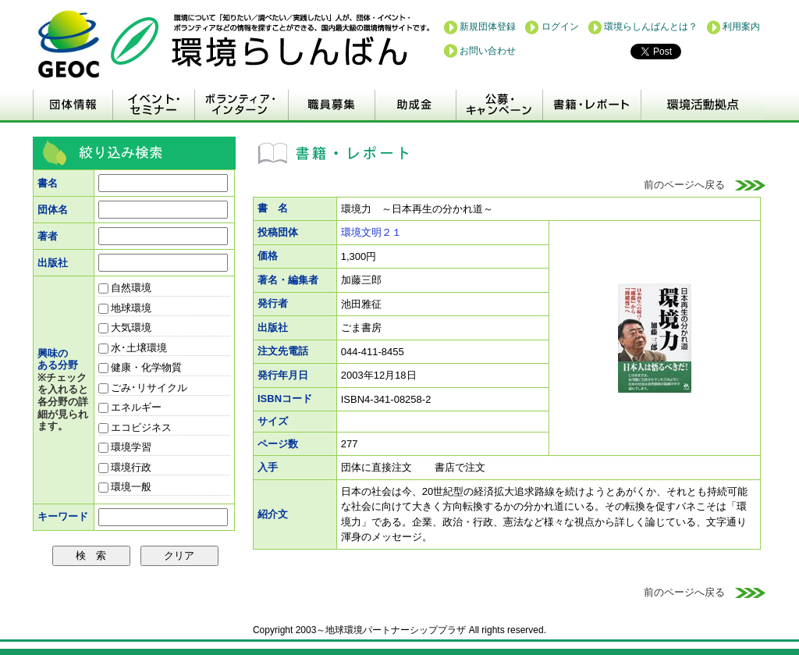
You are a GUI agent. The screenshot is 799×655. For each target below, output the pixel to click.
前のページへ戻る (705, 184)
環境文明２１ (371, 232)
